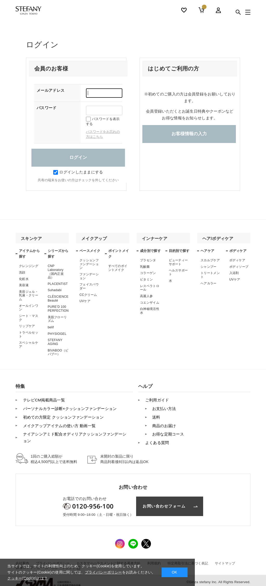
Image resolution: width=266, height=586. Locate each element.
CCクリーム (88, 294)
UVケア (84, 300)
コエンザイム (149, 302)
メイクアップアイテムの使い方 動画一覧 (58, 423)
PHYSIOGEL (57, 333)
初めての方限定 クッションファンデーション (62, 415)
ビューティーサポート (178, 262)
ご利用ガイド (157, 398)
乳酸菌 (145, 267)
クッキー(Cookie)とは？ (27, 578)
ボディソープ (239, 267)
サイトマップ (225, 560)
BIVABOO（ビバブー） (58, 351)
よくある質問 (157, 439)
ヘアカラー (209, 283)
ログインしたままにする (78, 172)
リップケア (27, 325)
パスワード (47, 108)
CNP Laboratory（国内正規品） (56, 271)
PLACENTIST (58, 283)
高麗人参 (146, 295)
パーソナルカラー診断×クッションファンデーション (69, 407)
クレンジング (28, 266)
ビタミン (146, 279)
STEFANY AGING (55, 341)
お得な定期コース (167, 431)
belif (51, 326)
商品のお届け (164, 423)
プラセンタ (148, 260)
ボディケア (237, 260)
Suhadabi (55, 290)
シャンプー (209, 267)
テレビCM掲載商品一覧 (43, 398)
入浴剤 (234, 273)
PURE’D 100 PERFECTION (58, 308)
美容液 (24, 285)
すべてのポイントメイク (118, 267)
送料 (156, 415)
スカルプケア (210, 260)
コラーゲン (148, 273)
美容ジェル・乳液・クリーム (28, 295)
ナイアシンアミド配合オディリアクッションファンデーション (73, 434)
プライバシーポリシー (103, 572)
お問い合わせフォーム (163, 503)
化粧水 (24, 279)
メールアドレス (50, 90)
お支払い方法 (164, 407)
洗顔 (22, 272)
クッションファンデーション (89, 264)
